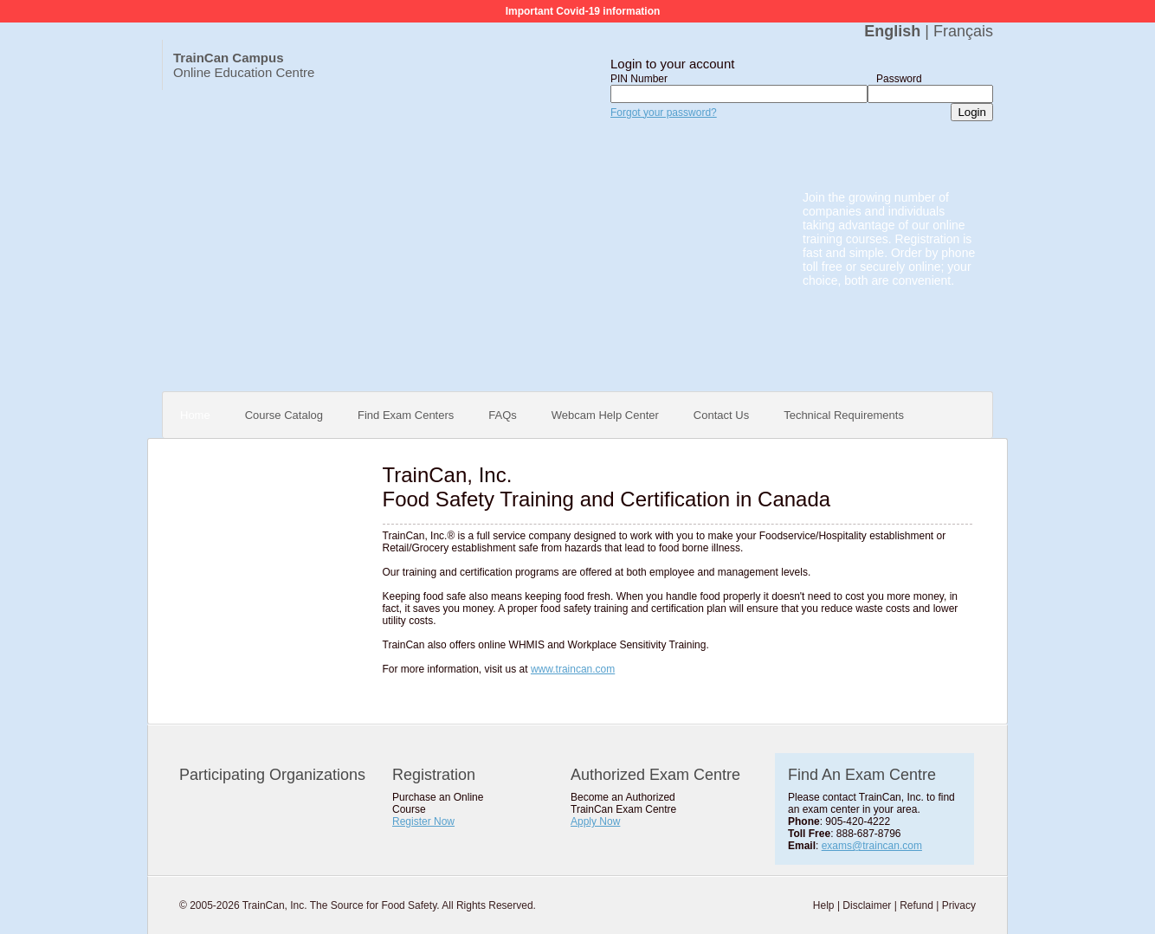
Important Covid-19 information (583, 11)
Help (824, 905)
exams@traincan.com (872, 846)
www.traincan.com (573, 669)
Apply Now (595, 821)
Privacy (959, 905)
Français (963, 31)
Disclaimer (866, 905)
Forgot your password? (663, 112)
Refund (916, 905)
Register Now (423, 821)
